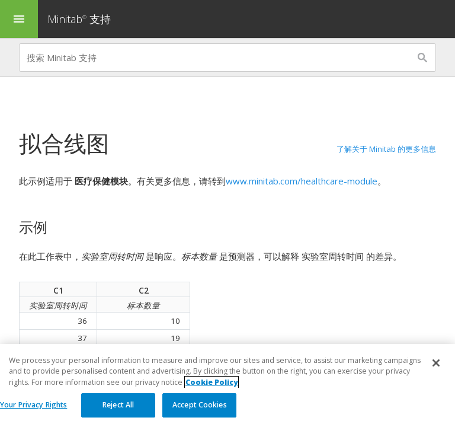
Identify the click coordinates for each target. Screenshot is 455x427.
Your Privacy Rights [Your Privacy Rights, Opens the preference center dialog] (33, 405)
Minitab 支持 (79, 19)
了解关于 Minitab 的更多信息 (386, 149)
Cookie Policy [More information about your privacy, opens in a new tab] (211, 382)
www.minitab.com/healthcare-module (301, 181)
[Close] (436, 363)
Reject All (118, 405)
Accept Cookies (199, 405)
